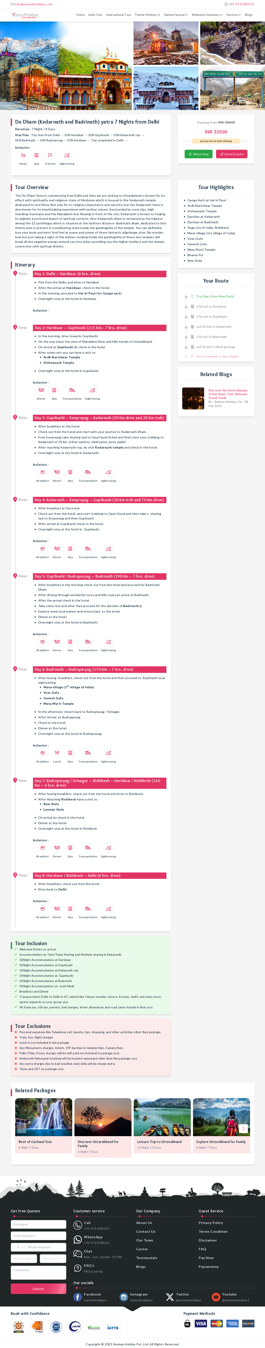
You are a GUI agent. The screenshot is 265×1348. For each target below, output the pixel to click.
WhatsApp (198, 154)
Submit (38, 1289)
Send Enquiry (232, 154)
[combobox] (19, 1247)
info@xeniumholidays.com (32, 4)
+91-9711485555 (239, 4)
